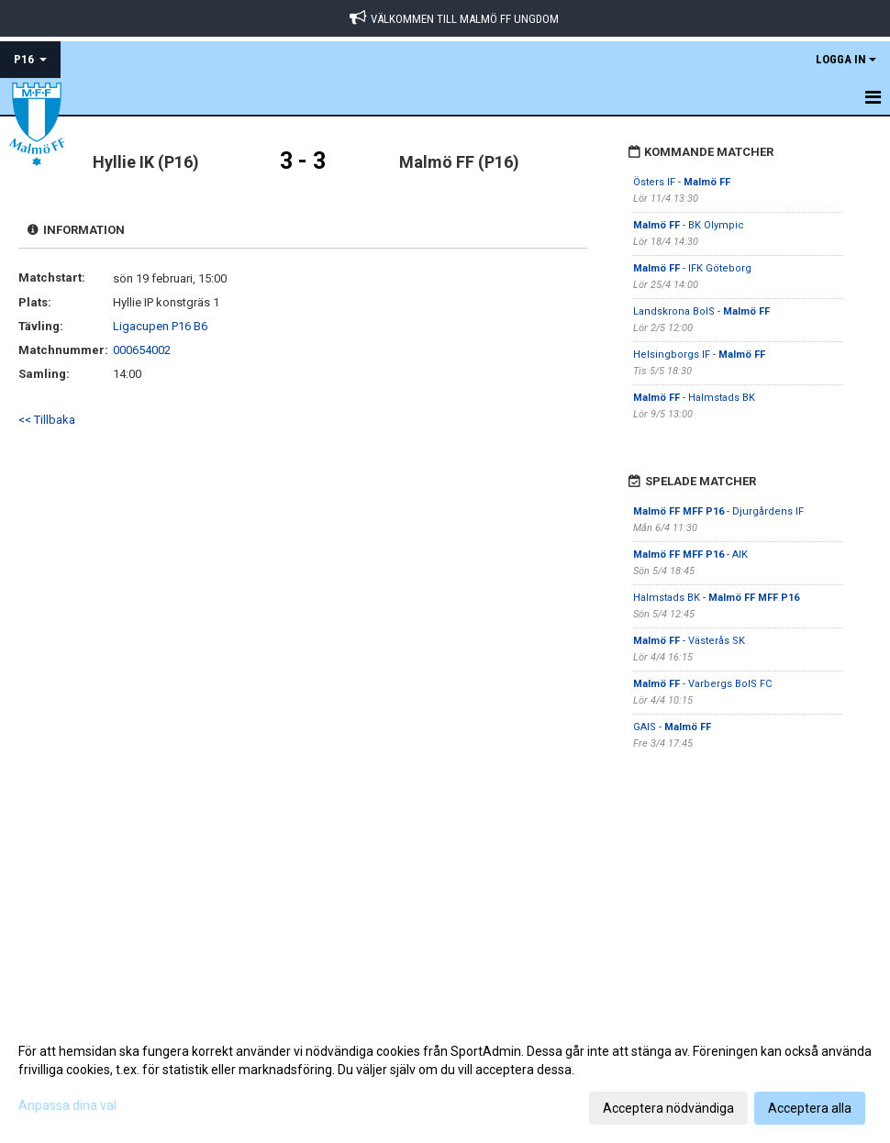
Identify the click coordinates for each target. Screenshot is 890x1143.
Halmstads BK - (716, 598)
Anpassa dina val (67, 1105)
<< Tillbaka (46, 420)
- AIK (690, 554)
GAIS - (672, 727)
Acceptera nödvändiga (668, 1108)
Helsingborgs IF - (699, 355)
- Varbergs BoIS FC (702, 684)
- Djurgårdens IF (718, 511)
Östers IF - (681, 182)
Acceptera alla (809, 1108)
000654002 (142, 350)
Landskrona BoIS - (701, 311)
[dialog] (445, 1079)
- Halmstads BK (694, 398)
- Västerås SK (689, 641)
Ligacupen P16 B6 (160, 326)
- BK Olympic (688, 225)
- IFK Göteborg (692, 268)
